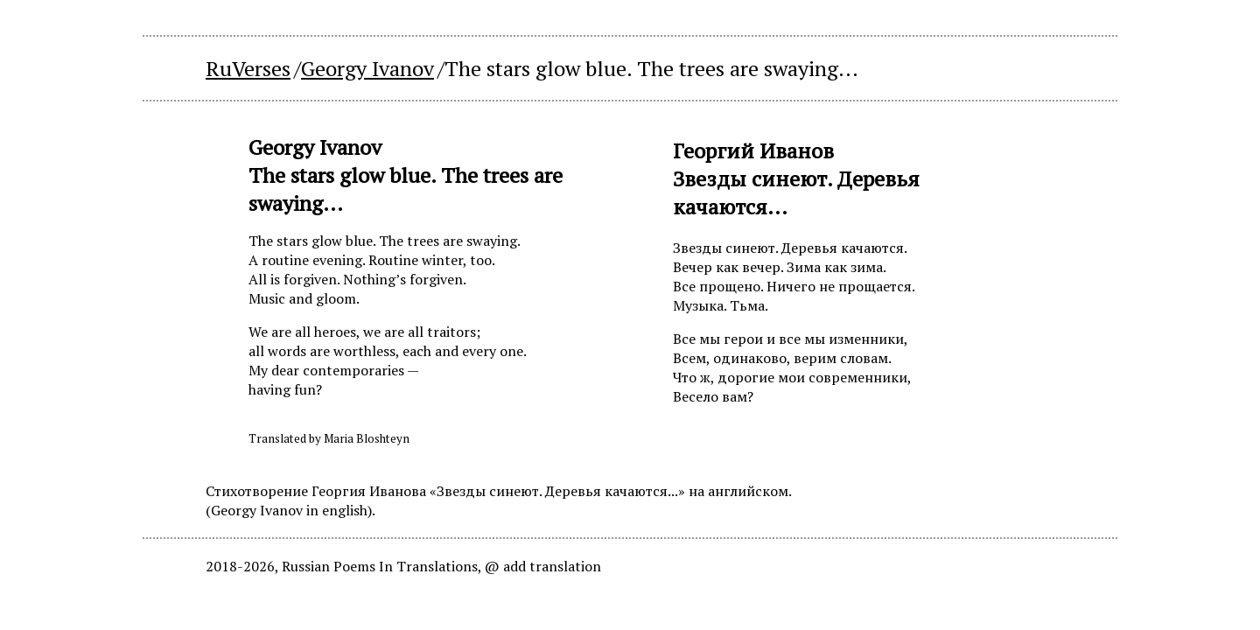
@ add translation (543, 566)
